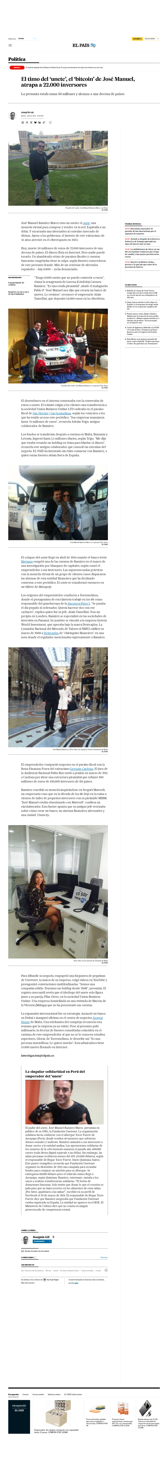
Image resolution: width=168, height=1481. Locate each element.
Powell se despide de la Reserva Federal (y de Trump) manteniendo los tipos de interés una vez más (64, 67)
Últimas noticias (133, 224)
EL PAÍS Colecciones (73, 1394)
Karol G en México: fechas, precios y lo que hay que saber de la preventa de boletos (141, 264)
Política (17, 59)
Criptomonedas (87, 1271)
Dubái (55, 1271)
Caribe (98, 1271)
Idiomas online (54, 1394)
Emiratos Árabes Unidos (69, 1271)
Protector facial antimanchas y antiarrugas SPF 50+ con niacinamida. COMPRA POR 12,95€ (122, 1422)
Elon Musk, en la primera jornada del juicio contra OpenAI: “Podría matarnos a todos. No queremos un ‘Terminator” (143, 341)
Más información (28, 1283)
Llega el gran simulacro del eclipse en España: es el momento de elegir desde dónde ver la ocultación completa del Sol (142, 305)
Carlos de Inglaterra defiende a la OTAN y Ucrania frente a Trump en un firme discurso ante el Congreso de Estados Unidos (143, 330)
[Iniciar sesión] (152, 39)
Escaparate (13, 1394)
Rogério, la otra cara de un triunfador (18, 293)
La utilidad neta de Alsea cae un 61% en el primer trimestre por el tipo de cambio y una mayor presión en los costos (142, 253)
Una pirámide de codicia (16, 284)
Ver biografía (42, 1241)
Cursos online (38, 1394)
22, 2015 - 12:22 (35, 116)
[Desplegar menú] (10, 45)
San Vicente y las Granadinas (52, 413)
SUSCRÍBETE (137, 39)
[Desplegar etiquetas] (106, 1270)
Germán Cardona (81, 769)
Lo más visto (131, 285)
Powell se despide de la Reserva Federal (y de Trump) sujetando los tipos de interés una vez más (142, 241)
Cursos (25, 1394)
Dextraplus (51, 633)
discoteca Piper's (79, 603)
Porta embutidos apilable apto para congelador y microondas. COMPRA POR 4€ (97, 1422)
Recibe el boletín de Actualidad (37, 1251)
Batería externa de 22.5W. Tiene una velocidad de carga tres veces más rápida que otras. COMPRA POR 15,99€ (148, 1423)
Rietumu (27, 561)
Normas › (104, 1257)
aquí (76, 1283)
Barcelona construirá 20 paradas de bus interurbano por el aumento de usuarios (140, 231)
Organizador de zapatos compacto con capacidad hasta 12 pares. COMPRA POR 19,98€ (56, 1431)
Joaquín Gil (27, 112)
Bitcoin (48, 1271)
